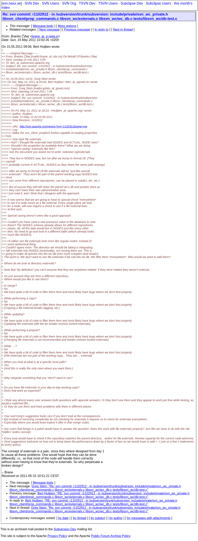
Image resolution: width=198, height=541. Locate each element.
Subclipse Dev (132, 3)
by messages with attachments (148, 518)
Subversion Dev (65, 529)
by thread (79, 518)
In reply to (102, 29)
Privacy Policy (57, 536)
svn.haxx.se (11, 3)
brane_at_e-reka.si (45, 36)
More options (67, 26)
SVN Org (69, 3)
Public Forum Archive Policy (110, 536)
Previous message (77, 29)
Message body (43, 26)
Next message (49, 29)
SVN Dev (32, 3)
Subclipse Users (158, 3)
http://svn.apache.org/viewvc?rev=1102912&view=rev (53, 126)
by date (63, 518)
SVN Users (50, 3)
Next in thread (123, 29)
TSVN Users (108, 3)
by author (116, 518)
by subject (98, 518)
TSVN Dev (87, 3)
